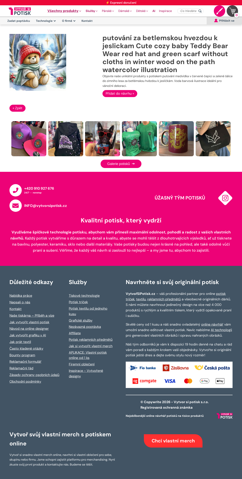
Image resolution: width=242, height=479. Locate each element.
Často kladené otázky (26, 348)
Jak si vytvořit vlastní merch (90, 346)
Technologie (46, 21)
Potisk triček (78, 302)
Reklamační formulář (25, 361)
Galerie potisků (121, 164)
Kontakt (87, 21)
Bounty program (22, 355)
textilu (141, 299)
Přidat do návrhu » (120, 93)
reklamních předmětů (164, 299)
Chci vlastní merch (173, 441)
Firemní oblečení (82, 364)
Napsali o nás (19, 302)
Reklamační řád (21, 368)
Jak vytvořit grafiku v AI (27, 335)
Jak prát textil (20, 342)
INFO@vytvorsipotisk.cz (45, 205)
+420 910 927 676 (39, 188)
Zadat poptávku (18, 21)
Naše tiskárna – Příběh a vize (31, 315)
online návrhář (212, 324)
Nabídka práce (20, 295)
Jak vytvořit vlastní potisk (29, 322)
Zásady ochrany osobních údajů (34, 375)
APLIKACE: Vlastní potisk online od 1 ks (88, 355)
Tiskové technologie (84, 295)
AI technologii (221, 330)
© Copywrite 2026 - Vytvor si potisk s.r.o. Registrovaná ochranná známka (174, 405)
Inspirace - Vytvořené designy (86, 373)
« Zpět (17, 108)
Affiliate (75, 333)
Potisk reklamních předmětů (90, 339)
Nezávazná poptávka (85, 326)
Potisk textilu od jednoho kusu (88, 311)
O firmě (69, 21)
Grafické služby (80, 320)
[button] (65, 11)
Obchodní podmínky (25, 381)
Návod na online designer (29, 328)
